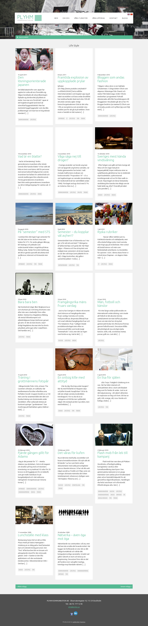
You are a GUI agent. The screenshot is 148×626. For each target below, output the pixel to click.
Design (100, 195)
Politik (80, 192)
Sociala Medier (102, 498)
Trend (83, 118)
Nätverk (119, 494)
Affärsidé (61, 118)
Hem (56, 18)
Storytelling (76, 485)
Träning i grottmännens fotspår (33, 379)
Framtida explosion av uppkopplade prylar (73, 79)
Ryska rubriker (107, 232)
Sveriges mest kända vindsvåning (111, 158)
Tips (78, 118)
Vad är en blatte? (30, 156)
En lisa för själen (108, 377)
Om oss (66, 18)
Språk (39, 194)
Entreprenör (62, 265)
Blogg (125, 18)
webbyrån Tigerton (79, 622)
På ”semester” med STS (34, 232)
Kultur (60, 340)
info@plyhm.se (74, 607)
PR (124, 494)
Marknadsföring (24, 492)
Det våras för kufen (71, 453)
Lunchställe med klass (33, 535)
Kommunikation (23, 119)
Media (114, 195)
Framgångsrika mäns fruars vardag (72, 303)
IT (66, 118)
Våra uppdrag (98, 18)
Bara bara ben (27, 302)
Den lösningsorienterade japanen (32, 81)
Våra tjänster (81, 18)
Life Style (33, 119)
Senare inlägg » (126, 586)
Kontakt (114, 18)
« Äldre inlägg (21, 586)
